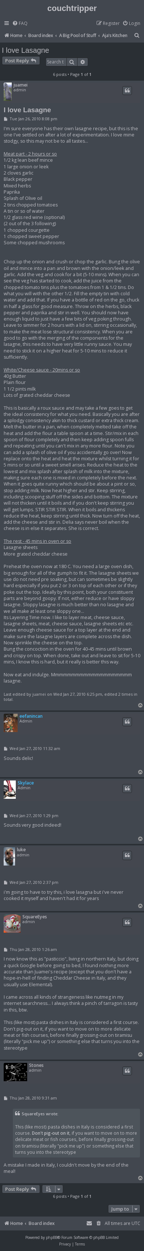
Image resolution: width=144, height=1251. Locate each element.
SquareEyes (34, 916)
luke (21, 849)
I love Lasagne (25, 50)
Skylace (26, 783)
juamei (21, 85)
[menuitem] (20, 24)
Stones (36, 1065)
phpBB (51, 1237)
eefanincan (31, 716)
